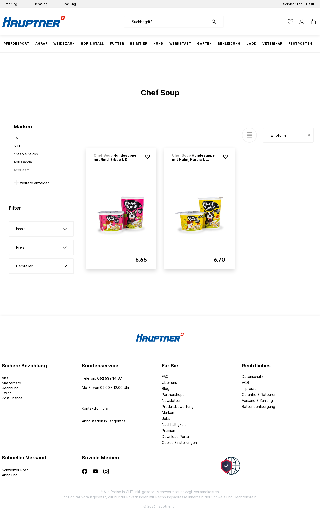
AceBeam (22, 170)
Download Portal (176, 436)
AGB (245, 382)
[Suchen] (216, 22)
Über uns (169, 382)
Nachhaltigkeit (174, 424)
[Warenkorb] (312, 21)
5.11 (17, 146)
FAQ (165, 376)
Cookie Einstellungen (179, 442)
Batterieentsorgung (258, 406)
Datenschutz (253, 376)
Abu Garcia (23, 162)
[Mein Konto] (302, 21)
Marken (168, 412)
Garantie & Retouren (259, 394)
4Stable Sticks (26, 154)
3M (16, 138)
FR (308, 3)
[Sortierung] (288, 135)
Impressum (251, 388)
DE (313, 3)
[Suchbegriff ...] (166, 22)
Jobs (166, 418)
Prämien (168, 430)
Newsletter (171, 400)
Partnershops (173, 394)
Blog (166, 388)
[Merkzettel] (290, 21)
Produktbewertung (178, 406)
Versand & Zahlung (257, 400)
